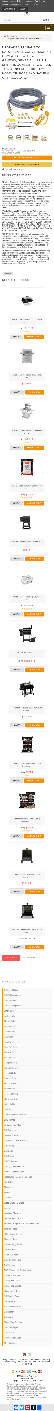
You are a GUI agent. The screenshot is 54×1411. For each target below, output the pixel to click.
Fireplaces (8, 1187)
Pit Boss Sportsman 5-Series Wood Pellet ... (27, 931)
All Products (9, 1343)
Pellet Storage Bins (12, 1338)
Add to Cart (34, 337)
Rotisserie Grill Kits (12, 1307)
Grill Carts (8, 1151)
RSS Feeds (36, 1360)
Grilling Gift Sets (11, 990)
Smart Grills (9, 1011)
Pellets (7, 1193)
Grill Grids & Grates (12, 995)
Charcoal (8, 1198)
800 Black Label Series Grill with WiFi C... (26, 542)
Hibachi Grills (10, 1073)
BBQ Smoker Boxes (13, 1234)
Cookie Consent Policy (19, 1360)
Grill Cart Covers (11, 1161)
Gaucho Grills (10, 1078)
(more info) (31, 151)
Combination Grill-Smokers (16, 1141)
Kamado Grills (10, 1058)
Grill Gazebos (10, 1130)
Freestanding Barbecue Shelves (18, 1177)
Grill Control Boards (12, 1286)
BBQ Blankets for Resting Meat (17, 1270)
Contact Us (27, 1364)
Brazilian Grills (10, 1084)
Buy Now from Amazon (27, 164)
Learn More (9, 9)
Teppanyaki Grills (11, 1068)
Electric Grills (10, 1021)
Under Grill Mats (11, 1255)
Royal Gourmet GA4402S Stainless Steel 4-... (27, 431)
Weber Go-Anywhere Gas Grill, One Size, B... (27, 320)
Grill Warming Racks (13, 1245)
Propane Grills (10, 1027)
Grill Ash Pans (10, 1250)
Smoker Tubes (10, 1229)
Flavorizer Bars (10, 1239)
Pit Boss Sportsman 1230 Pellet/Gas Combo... (27, 709)
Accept (23, 9)
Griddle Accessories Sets (15, 1115)
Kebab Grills (9, 1089)
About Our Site (24, 1362)
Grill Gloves (9, 1333)
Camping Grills (10, 1063)
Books (7, 1208)
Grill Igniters (9, 1312)
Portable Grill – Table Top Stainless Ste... (27, 598)
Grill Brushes (9, 1265)
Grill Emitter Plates (12, 1276)
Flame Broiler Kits (12, 1291)
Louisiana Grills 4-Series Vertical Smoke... (27, 875)
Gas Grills (8, 1037)
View (16, 337)
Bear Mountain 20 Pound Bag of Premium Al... (27, 820)
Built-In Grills (9, 1016)
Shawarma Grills (11, 1099)
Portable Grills (10, 1053)
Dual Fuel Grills (10, 1047)
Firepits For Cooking (13, 1322)
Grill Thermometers (12, 1260)
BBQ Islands (9, 1120)
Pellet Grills (9, 1042)
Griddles (7, 1110)
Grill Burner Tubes (12, 1281)
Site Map (46, 1360)
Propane (8, 273)
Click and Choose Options (27, 158)
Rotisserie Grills (11, 1094)
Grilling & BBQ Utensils (14, 1167)
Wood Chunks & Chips (14, 1203)
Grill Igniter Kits (10, 1302)
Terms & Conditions (41, 1362)
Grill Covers (9, 1156)
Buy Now (35, 392)
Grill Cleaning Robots (13, 1006)
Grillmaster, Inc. (11, 36)
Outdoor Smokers (12, 1136)
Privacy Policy (10, 1362)
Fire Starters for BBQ (13, 1219)
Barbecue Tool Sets (12, 1125)
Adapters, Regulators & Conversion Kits (24, 39)
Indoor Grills (9, 1104)
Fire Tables (9, 1182)
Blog (5, 1360)
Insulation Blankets (12, 1213)
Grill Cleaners (10, 1001)
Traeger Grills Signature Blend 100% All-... (27, 487)
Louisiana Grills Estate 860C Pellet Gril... (27, 376)
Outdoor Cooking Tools (14, 1172)
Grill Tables (9, 1146)
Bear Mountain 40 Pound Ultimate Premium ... (27, 764)
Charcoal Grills (10, 1032)
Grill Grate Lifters (11, 1296)
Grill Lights (8, 1317)
